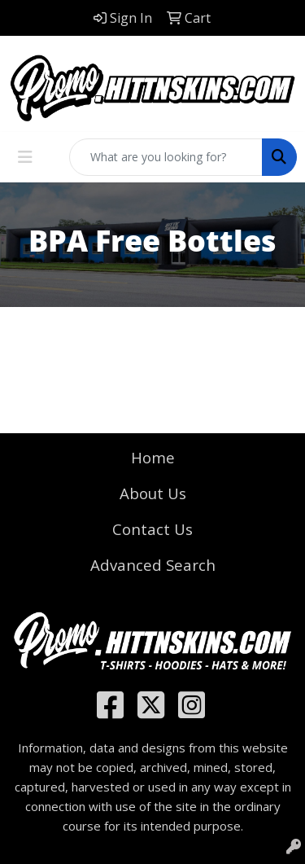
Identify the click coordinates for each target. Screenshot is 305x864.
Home (153, 457)
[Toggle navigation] (25, 157)
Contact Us (152, 529)
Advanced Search (153, 565)
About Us (153, 493)
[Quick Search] (166, 157)
